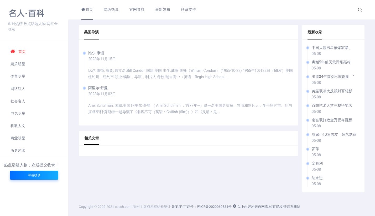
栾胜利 (317, 163)
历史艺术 (18, 150)
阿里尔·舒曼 (98, 88)
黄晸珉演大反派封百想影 (332, 91)
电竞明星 (18, 113)
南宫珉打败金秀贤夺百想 (332, 120)
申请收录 (34, 175)
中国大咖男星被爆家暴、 (332, 48)
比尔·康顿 (96, 53)
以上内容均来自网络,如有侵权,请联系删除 (266, 207)
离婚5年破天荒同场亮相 (333, 62)
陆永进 (317, 178)
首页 (18, 51)
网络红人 (18, 89)
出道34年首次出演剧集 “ (333, 76)
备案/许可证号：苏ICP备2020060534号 (201, 207)
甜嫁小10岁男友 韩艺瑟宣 (334, 134)
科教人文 (18, 126)
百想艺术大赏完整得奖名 (332, 105)
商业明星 (18, 138)
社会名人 (18, 101)
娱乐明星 (18, 64)
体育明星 (18, 76)
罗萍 (315, 149)
